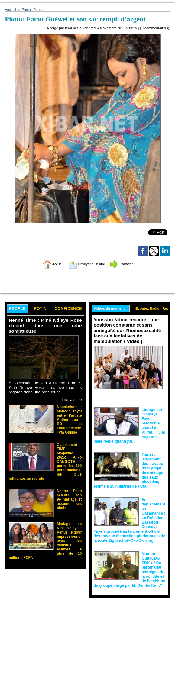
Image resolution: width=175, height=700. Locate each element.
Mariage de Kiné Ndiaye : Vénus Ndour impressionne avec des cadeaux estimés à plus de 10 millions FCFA (69, 528)
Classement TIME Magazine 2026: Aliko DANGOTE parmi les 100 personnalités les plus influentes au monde (69, 454)
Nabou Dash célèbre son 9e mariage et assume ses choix (69, 488)
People (18, 308)
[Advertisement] (45, 652)
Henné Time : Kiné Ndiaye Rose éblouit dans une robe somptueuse (45, 326)
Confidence (72, 308)
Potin (42, 308)
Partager (128, 263)
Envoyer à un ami (86, 263)
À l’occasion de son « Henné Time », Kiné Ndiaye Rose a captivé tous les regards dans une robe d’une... (45, 387)
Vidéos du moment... (111, 309)
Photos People (32, 9)
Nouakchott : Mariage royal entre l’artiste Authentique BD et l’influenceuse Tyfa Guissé (69, 417)
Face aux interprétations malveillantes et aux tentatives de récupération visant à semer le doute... (130, 396)
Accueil (10, 9)
